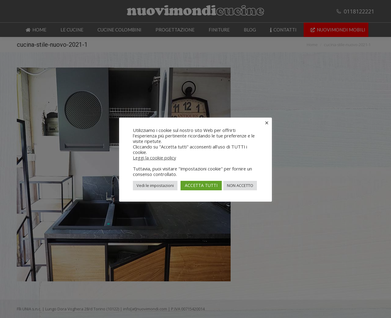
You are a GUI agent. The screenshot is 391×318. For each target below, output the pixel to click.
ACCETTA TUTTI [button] (201, 185)
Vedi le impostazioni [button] (155, 185)
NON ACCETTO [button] (240, 185)
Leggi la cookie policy (154, 158)
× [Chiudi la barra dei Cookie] (267, 122)
